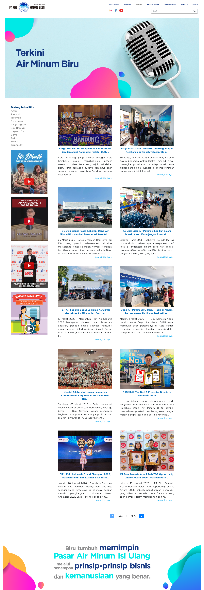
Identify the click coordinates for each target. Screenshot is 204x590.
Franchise (114, 5)
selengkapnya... (103, 178)
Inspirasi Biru (18, 131)
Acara (14, 111)
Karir (195, 5)
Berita (14, 134)
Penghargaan (18, 124)
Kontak (184, 5)
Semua (14, 141)
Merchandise (170, 5)
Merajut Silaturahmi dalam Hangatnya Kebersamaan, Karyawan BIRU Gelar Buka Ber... (85, 395)
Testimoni (16, 117)
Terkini (139, 5)
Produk (127, 5)
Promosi (15, 114)
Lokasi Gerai (153, 5)
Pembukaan (17, 121)
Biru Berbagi (18, 128)
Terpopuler (17, 145)
